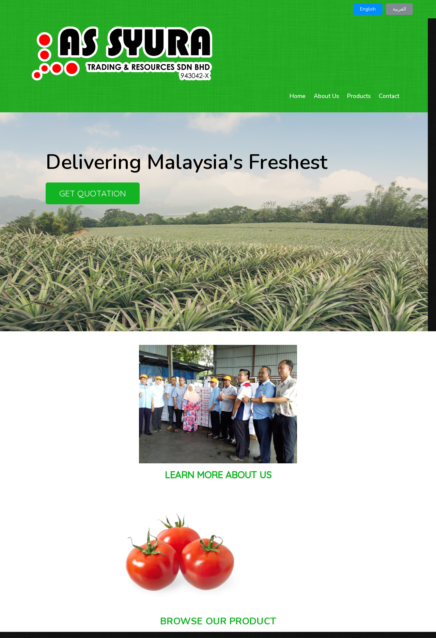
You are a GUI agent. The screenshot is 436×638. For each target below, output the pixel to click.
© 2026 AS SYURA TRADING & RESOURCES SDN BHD (218, 618)
